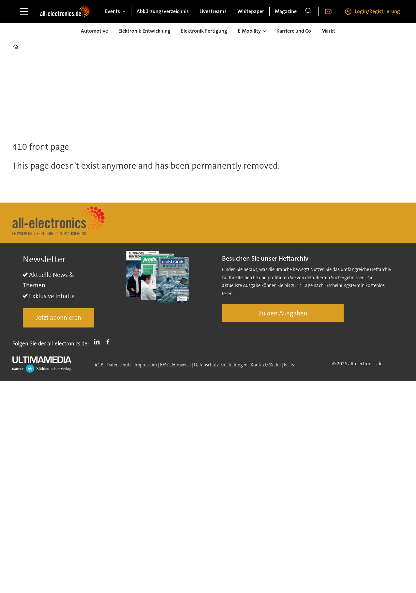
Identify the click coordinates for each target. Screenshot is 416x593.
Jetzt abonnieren (58, 317)
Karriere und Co (293, 30)
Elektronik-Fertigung (204, 30)
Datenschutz (119, 365)
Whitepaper (250, 11)
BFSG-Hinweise (175, 365)
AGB (99, 365)
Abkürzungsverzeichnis (163, 11)
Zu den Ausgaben (282, 313)
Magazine (286, 11)
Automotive (94, 30)
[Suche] (308, 11)
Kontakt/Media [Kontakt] (266, 365)
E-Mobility (249, 30)
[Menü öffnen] (24, 11)
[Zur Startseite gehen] (64, 11)
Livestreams (213, 11)
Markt (328, 30)
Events (112, 11)
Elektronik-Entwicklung (144, 30)
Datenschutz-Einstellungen (220, 365)
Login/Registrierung (377, 11)
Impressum (146, 365)
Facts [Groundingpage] (289, 365)
